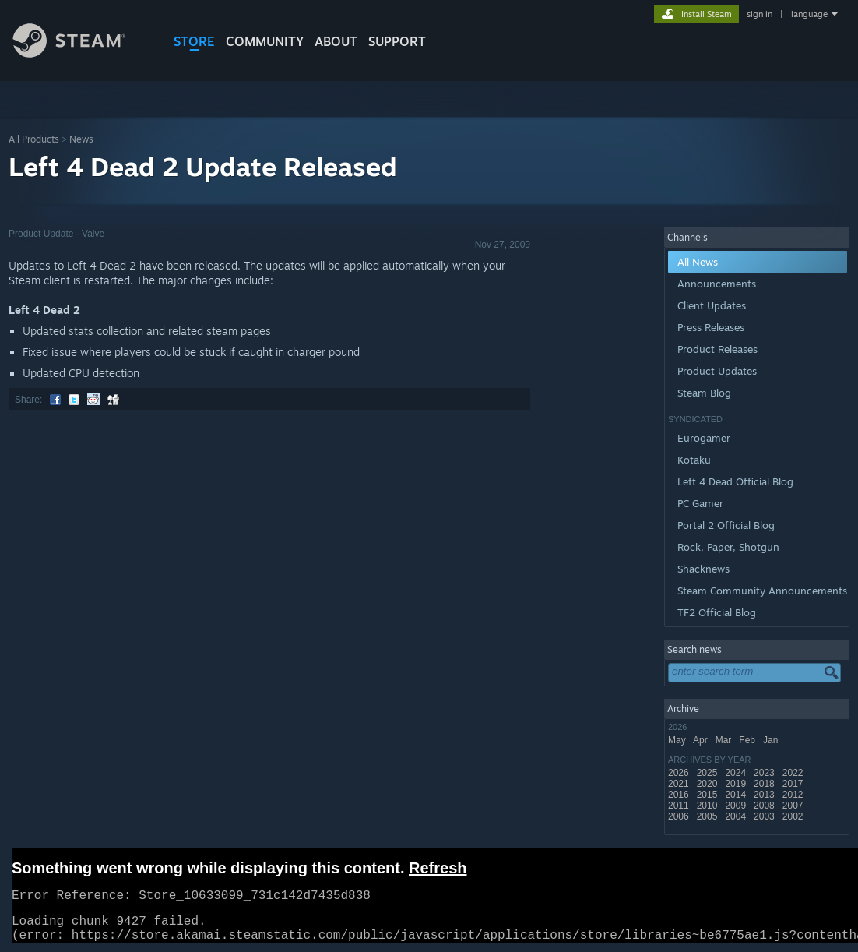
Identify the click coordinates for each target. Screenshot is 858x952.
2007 (794, 805)
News (81, 139)
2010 (708, 805)
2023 (765, 772)
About (336, 41)
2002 (794, 816)
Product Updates (717, 371)
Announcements (716, 283)
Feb (748, 740)
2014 (736, 794)
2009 (736, 805)
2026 (679, 772)
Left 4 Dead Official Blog (735, 481)
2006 (679, 816)
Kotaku (694, 459)
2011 (679, 805)
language (809, 14)
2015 (708, 794)
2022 (794, 772)
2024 (736, 772)
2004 (736, 816)
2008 (765, 805)
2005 (708, 816)
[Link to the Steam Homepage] (80, 53)
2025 (708, 772)
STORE (194, 41)
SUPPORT (397, 41)
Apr (701, 740)
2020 (708, 783)
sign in (759, 14)
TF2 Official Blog (716, 612)
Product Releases (717, 349)
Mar (725, 740)
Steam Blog (704, 392)
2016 (679, 794)
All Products (34, 139)
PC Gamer (700, 503)
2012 (794, 794)
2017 (794, 783)
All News (697, 262)
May (678, 740)
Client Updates (711, 305)
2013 (765, 794)
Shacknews (703, 568)
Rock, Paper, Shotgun (728, 547)
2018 (765, 783)
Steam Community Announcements (762, 590)
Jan (772, 740)
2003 (765, 816)
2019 (736, 783)
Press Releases (710, 327)
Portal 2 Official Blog (726, 525)
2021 (679, 783)
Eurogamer (703, 438)
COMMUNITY (265, 41)
